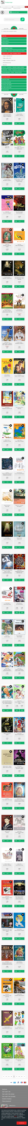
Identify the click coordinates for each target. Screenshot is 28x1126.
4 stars (9, 111)
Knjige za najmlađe (7, 55)
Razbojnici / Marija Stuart (7, 278)
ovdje (15, 1116)
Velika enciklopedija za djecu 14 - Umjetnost (7, 116)
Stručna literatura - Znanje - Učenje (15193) (12, 72)
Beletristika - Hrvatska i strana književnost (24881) (13, 50)
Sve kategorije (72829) (7, 48)
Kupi (7, 123)
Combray (7, 832)
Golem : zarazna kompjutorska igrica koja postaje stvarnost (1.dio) (7, 572)
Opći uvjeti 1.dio (6, 1091)
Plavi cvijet (7, 506)
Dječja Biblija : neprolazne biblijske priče (19, 148)
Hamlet (7, 734)
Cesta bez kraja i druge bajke (19, 833)
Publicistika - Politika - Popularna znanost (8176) (13, 69)
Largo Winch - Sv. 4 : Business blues (19, 181)
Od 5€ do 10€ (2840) (6, 84)
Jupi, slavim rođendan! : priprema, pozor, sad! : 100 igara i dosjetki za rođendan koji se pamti (7, 311)
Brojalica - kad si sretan (19, 1028)
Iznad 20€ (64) (5, 90)
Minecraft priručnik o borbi (7, 1028)
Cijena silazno (5, 43)
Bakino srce (7, 147)
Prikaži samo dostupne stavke (9, 31)
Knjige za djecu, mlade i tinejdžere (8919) (11, 53)
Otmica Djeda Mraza (7, 604)
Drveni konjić (19, 636)
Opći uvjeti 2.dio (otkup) (8, 1094)
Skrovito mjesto (7, 636)
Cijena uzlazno (5, 41)
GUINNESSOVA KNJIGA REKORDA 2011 (19, 572)
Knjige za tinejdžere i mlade (9, 60)
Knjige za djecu (7, 58)
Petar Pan (19, 408)
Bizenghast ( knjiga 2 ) (19, 343)
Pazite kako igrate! (19, 310)
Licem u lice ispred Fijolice (19, 473)
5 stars (11, 111)
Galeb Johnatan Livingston (19, 930)
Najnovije (4, 36)
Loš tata (7, 1060)
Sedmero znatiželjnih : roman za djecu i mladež (19, 670)
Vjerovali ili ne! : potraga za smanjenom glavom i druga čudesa (19, 801)
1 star (5, 111)
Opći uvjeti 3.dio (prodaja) (8, 1096)
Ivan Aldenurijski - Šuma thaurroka (19, 279)
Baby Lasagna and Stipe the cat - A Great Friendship (7, 703)
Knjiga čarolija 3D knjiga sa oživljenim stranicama (7, 474)
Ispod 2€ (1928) (5, 79)
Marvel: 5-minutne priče (19, 734)
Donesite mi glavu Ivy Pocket (7, 246)
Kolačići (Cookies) (6, 1098)
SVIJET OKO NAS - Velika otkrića (7, 931)
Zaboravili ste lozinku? (17, 8)
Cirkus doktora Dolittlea (19, 441)
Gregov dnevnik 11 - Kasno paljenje (7, 898)
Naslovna (4, 1089)
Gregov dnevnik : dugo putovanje (7, 996)
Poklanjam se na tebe (7, 441)
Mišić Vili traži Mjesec (19, 245)
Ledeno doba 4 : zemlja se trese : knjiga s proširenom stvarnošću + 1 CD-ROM (7, 344)
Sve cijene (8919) (6, 77)
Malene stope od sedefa (7, 767)
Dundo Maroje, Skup (19, 865)
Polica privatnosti (6, 1101)
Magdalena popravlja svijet (7, 408)
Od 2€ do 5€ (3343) (6, 82)
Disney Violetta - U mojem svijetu (19, 703)
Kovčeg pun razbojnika (7, 865)
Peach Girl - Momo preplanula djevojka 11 (7, 670)
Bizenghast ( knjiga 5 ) (7, 180)
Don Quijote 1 (19, 506)
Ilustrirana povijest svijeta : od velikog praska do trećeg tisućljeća (7, 964)
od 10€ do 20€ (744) (6, 87)
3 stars (8, 111)
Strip (5, 64)
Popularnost (5, 38)
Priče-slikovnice (7, 62)
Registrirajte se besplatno (7, 8)
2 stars (7, 111)
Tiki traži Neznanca (19, 604)
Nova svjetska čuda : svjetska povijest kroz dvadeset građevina (19, 898)
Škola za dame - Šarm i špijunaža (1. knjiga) (19, 768)
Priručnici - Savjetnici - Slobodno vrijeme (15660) (13, 67)
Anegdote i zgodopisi (19, 115)
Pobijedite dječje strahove (19, 995)
